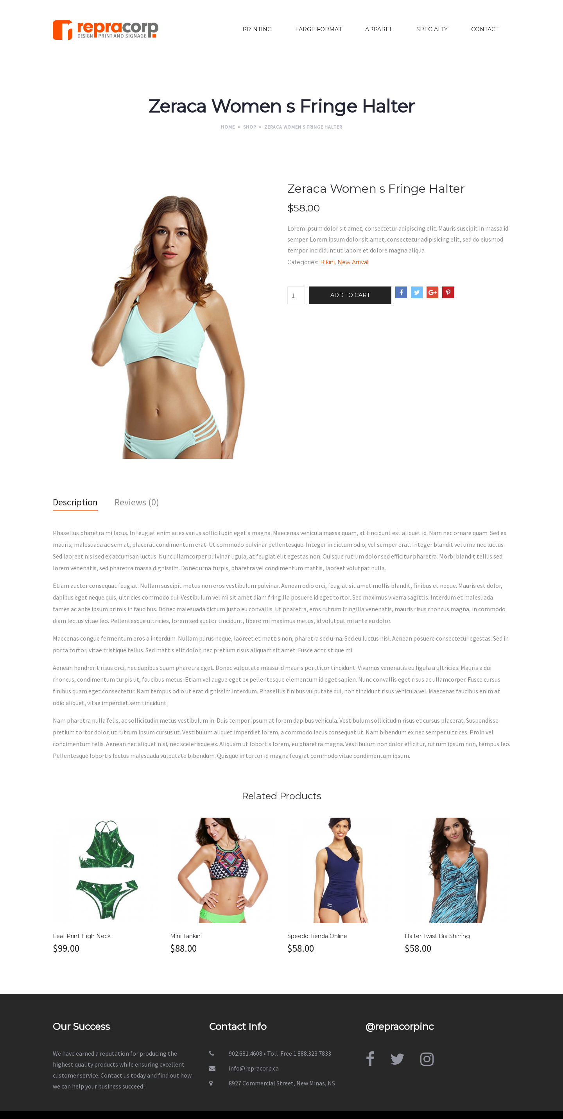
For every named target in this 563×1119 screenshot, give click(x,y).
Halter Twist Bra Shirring (437, 936)
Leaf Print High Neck (82, 936)
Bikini (327, 262)
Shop (249, 127)
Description (75, 502)
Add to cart (350, 295)
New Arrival (352, 262)
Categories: (302, 262)
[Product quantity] (296, 295)
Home (228, 127)
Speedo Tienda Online (317, 936)
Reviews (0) (137, 502)
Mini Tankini (186, 936)
